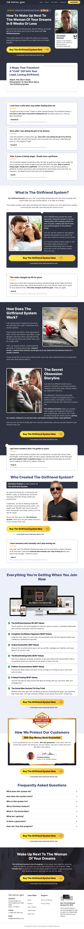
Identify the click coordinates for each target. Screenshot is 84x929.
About (41, 2)
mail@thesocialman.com (16, 918)
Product (47, 2)
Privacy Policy (45, 903)
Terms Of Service (46, 900)
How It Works (54, 2)
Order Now (74, 2)
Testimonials (63, 2)
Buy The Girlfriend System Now (29, 50)
